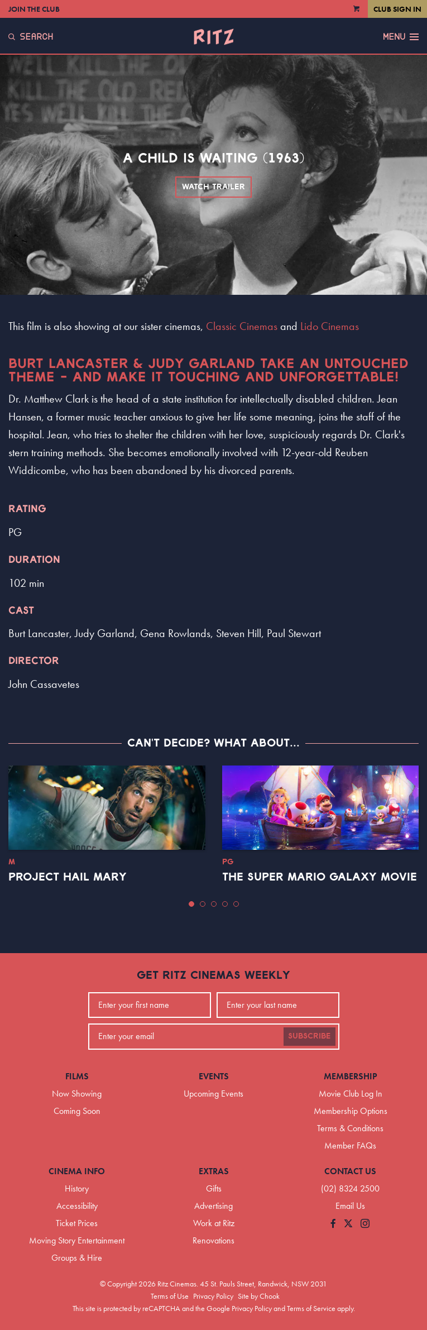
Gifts (214, 1188)
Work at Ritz (213, 1223)
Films (77, 1076)
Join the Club (34, 9)
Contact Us (350, 1171)
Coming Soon (77, 1111)
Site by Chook (259, 1296)
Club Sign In (397, 9)
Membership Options (350, 1111)
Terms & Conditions (350, 1128)
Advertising (213, 1206)
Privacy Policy (213, 1296)
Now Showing (77, 1093)
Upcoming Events (213, 1093)
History (77, 1188)
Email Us (350, 1206)
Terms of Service (311, 1308)
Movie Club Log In (350, 1093)
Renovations (213, 1240)
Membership (350, 1076)
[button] (191, 904)
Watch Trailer (213, 187)
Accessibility (77, 1206)
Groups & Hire (76, 1258)
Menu (401, 36)
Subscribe (309, 1036)
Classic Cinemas (241, 326)
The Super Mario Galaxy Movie (319, 877)
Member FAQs (350, 1145)
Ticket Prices (77, 1223)
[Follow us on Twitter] (348, 1224)
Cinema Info (77, 1171)
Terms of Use (170, 1296)
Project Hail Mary (67, 877)
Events (214, 1076)
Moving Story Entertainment (76, 1240)
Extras (214, 1171)
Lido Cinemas (329, 326)
